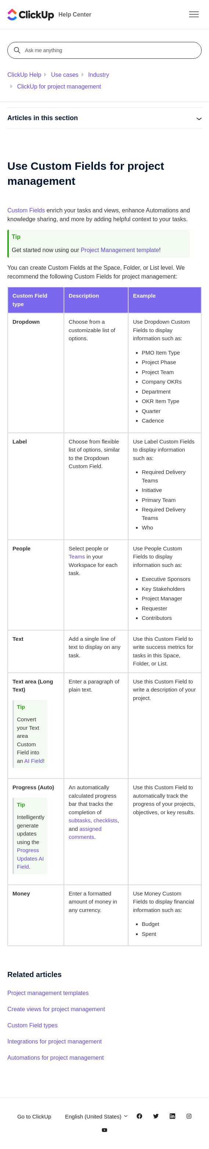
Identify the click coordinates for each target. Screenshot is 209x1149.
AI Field (33, 761)
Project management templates (48, 993)
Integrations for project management (54, 1041)
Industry (98, 75)
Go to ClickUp (34, 1116)
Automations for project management (55, 1058)
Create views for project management (56, 1009)
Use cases (65, 75)
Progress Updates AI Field (30, 858)
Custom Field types (32, 1025)
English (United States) (97, 1116)
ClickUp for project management (59, 86)
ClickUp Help (24, 75)
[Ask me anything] (105, 50)
